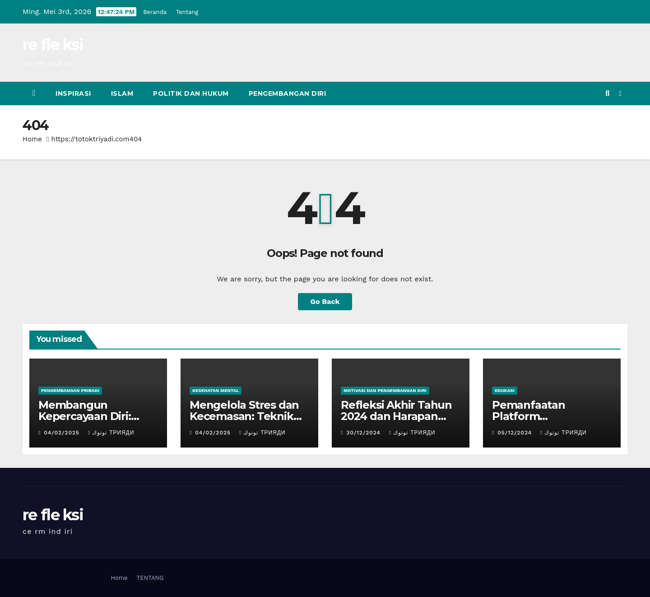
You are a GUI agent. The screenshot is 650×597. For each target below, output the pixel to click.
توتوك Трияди (111, 432)
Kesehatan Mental (215, 390)
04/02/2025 (63, 432)
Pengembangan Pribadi (70, 390)
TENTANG (150, 577)
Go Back (325, 301)
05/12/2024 (515, 432)
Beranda (155, 12)
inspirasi (73, 93)
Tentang (187, 12)
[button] (607, 93)
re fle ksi (53, 44)
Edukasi (505, 390)
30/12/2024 (364, 432)
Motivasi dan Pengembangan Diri (385, 390)
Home (32, 139)
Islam (122, 93)
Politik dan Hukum (191, 93)
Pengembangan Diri (287, 93)
